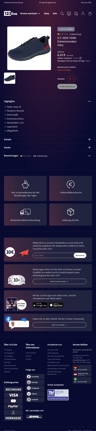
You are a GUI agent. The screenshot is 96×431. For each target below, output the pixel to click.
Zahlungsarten (53, 353)
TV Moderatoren (10, 359)
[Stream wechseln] (30, 13)
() (75, 34)
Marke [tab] (47, 147)
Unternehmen (31, 353)
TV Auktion (8, 350)
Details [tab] (47, 139)
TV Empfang (8, 356)
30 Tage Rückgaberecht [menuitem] (47, 2)
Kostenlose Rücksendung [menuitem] (13, 2)
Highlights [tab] (47, 101)
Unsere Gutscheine (11, 368)
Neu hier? (7, 362)
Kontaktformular (54, 362)
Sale (55, 13)
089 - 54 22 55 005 (80, 382)
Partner (28, 359)
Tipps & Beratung (54, 359)
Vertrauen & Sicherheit (56, 356)
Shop (46, 13)
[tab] (48, 156)
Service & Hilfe (53, 350)
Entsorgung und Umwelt (57, 368)
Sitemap (7, 372)
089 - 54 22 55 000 (80, 370)
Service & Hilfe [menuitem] (86, 2)
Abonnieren (80, 255)
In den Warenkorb (67, 86)
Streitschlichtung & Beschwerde (55, 373)
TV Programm (9, 353)
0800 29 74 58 (83, 373)
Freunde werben (10, 365)
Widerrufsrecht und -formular (58, 365)
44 (71, 79)
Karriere (29, 356)
